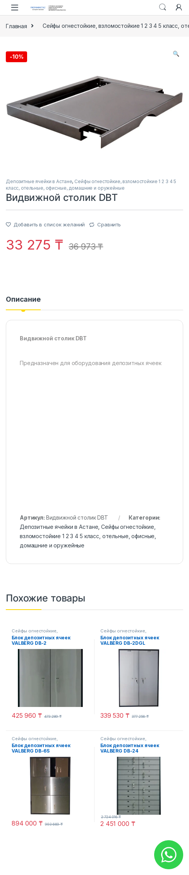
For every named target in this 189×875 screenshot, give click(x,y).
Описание (23, 299)
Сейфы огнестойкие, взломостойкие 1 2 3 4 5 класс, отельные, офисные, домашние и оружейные (88, 536)
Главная (16, 25)
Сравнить (109, 224)
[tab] (23, 303)
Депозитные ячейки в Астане (39, 181)
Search (162, 7)
